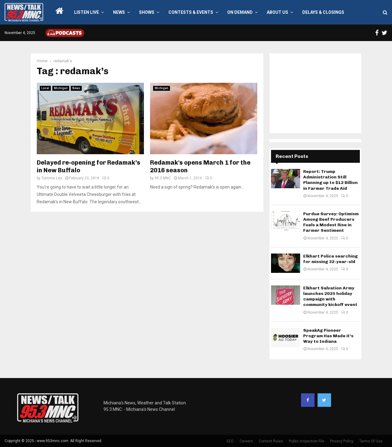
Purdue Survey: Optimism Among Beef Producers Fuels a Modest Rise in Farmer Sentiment (331, 222)
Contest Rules (271, 441)
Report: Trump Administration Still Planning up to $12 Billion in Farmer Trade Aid (330, 180)
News (119, 12)
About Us (277, 12)
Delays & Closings (323, 12)
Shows (146, 12)
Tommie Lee (51, 178)
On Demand (240, 12)
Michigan (61, 88)
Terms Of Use (371, 441)
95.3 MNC (163, 178)
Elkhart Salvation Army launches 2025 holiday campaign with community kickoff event (330, 296)
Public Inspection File (306, 441)
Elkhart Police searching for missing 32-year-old (330, 259)
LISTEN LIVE (86, 12)
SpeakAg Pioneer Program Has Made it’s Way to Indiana (328, 336)
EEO (230, 441)
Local (45, 88)
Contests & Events (190, 12)
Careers (246, 441)
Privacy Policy (341, 441)
